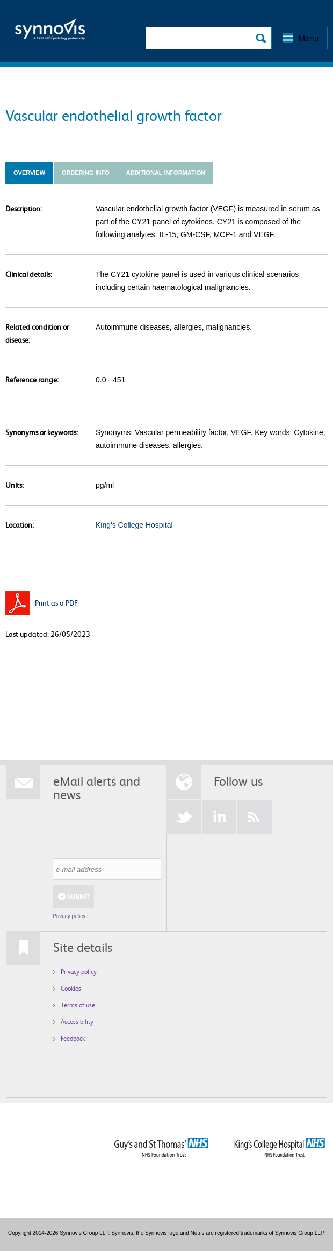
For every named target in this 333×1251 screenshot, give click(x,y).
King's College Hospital (134, 525)
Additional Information (165, 172)
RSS (254, 817)
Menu (308, 38)
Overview (29, 172)
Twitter (183, 817)
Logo (50, 32)
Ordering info (86, 172)
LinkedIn (219, 817)
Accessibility (77, 1022)
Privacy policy (69, 916)
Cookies (71, 988)
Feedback (73, 1038)
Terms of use (78, 1005)
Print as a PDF (56, 602)
